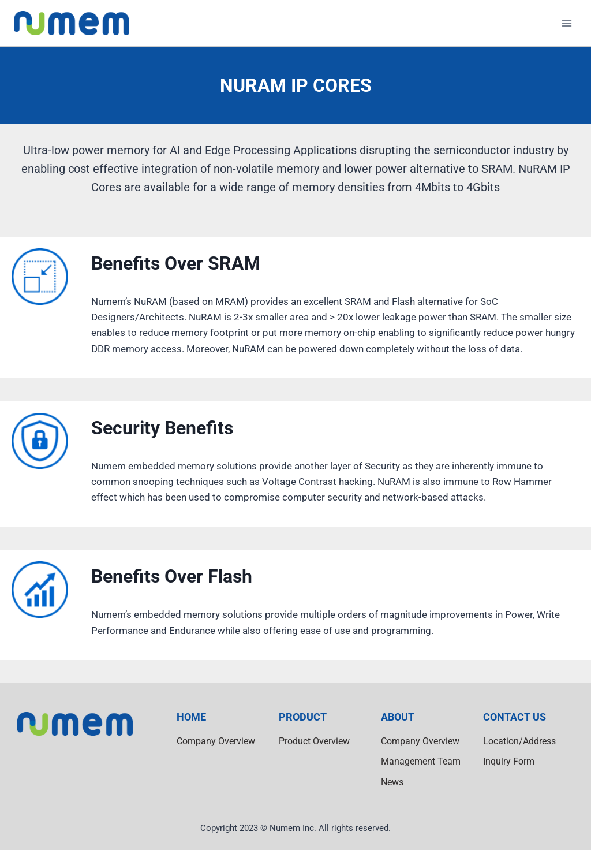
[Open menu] (566, 23)
